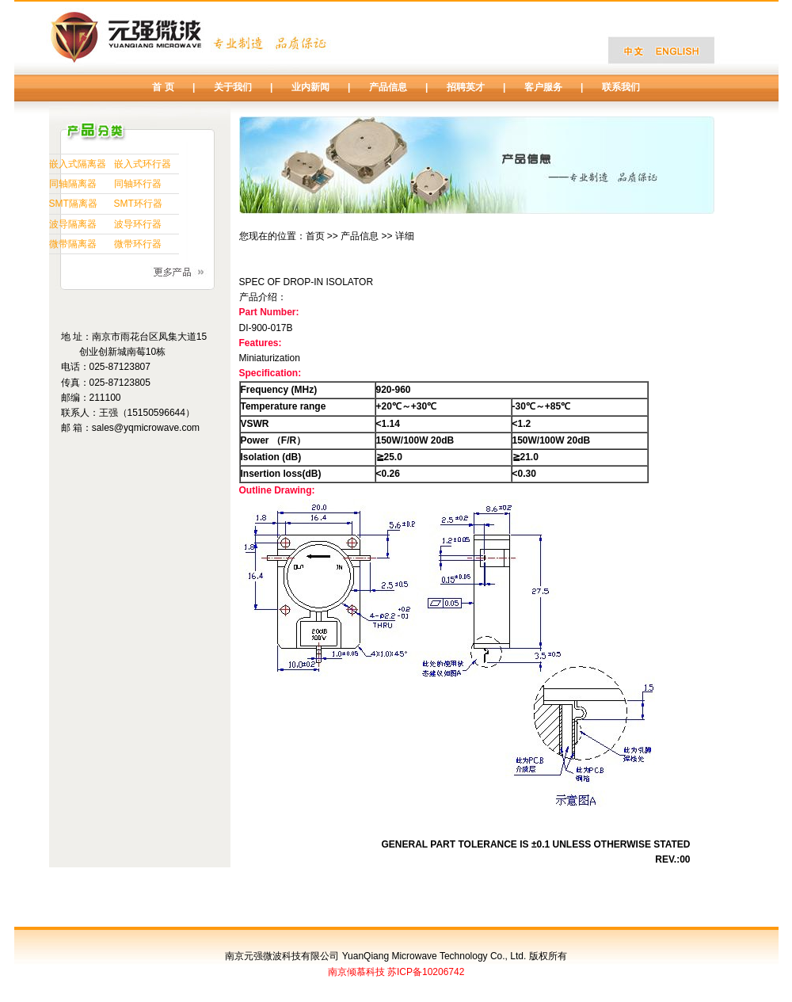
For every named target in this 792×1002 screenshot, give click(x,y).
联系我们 (621, 87)
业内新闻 (310, 87)
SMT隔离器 (73, 203)
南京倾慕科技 (356, 971)
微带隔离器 (73, 244)
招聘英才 (466, 87)
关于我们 (233, 87)
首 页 (162, 87)
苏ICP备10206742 (425, 971)
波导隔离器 (73, 224)
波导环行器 (138, 224)
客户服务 (543, 87)
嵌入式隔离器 (77, 164)
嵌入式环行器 (142, 164)
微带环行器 (138, 244)
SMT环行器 (138, 203)
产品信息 (388, 87)
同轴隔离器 (73, 183)
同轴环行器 (138, 183)
